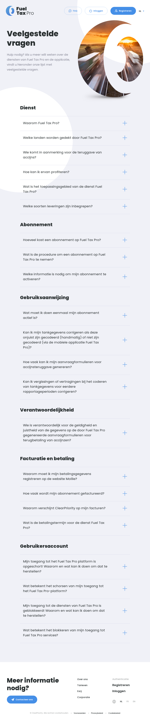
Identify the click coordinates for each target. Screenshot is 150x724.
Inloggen (96, 10)
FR (127, 701)
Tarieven (82, 685)
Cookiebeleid (114, 713)
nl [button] (140, 11)
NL (121, 701)
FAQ (73, 10)
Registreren (123, 10)
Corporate (83, 697)
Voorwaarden (80, 713)
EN (134, 701)
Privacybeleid (97, 713)
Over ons (82, 679)
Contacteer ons (22, 699)
